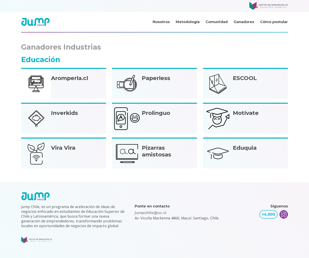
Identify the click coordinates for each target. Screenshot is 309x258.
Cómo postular (274, 22)
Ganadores (244, 22)
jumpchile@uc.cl (150, 213)
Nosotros (161, 22)
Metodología (188, 22)
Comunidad (217, 22)
